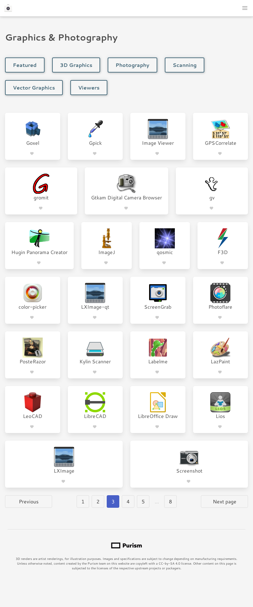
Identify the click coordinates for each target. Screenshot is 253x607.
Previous (29, 501)
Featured (25, 64)
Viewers (89, 87)
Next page (224, 501)
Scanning (184, 64)
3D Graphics (76, 64)
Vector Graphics (34, 87)
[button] (245, 8)
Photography (132, 64)
